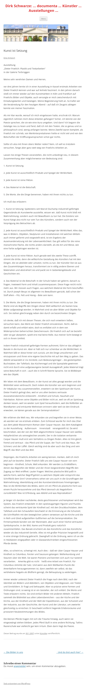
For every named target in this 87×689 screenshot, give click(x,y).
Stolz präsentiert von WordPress (17, 683)
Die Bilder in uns (13, 652)
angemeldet (20, 666)
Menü (43, 19)
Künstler (43, 633)
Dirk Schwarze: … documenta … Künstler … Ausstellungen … (43, 8)
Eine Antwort (9, 58)
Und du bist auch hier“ (69, 652)
